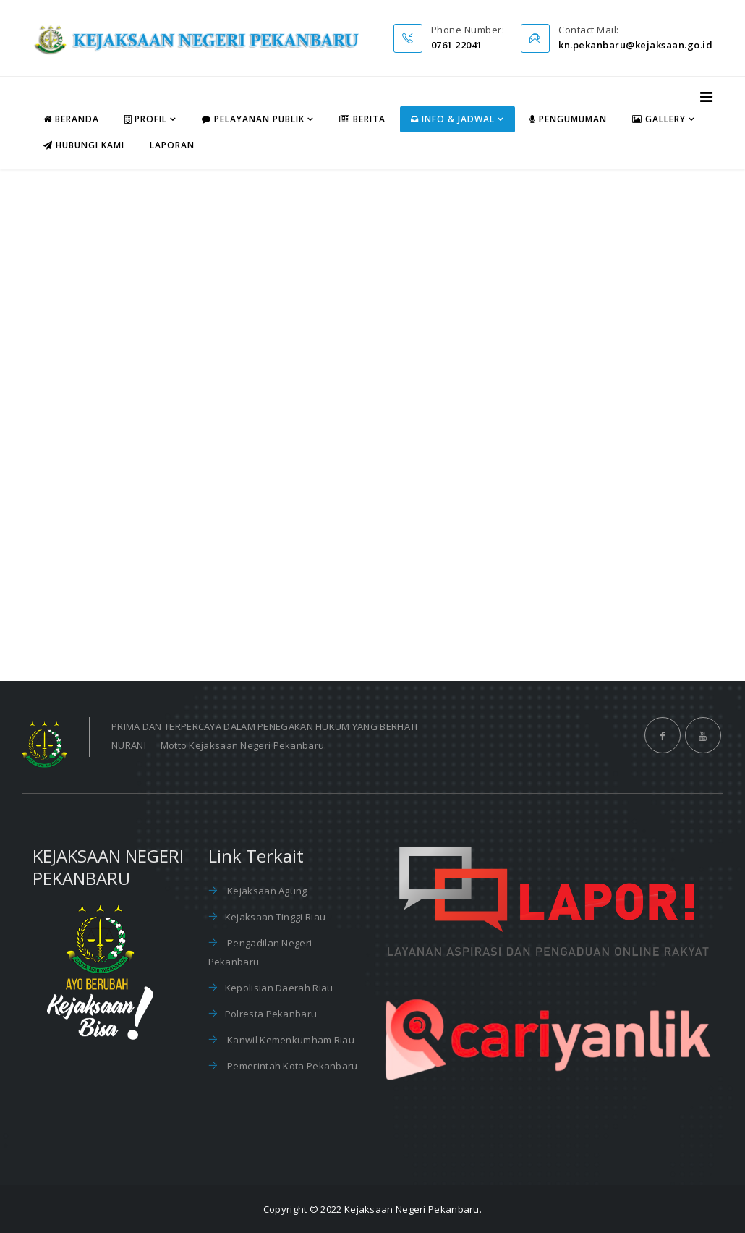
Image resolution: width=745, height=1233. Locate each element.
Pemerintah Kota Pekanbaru (291, 1065)
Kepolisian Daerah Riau (279, 987)
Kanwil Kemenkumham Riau (289, 1039)
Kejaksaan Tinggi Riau (275, 916)
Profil (145, 119)
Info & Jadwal (453, 119)
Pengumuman (568, 119)
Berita (362, 119)
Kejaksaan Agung (266, 890)
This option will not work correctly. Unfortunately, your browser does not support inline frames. (372, 422)
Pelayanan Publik (253, 119)
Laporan (172, 145)
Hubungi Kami (83, 145)
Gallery (659, 119)
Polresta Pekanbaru (271, 1013)
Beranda (71, 119)
